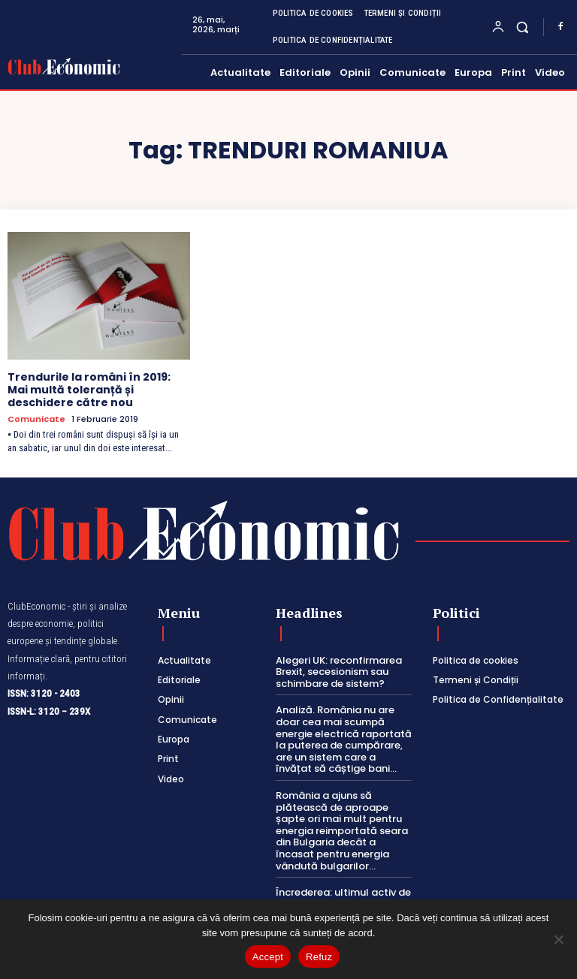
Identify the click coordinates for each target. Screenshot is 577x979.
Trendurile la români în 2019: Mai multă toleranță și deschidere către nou (89, 389)
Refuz (319, 956)
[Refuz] (558, 939)
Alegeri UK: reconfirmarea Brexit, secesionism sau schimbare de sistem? (339, 672)
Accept (267, 956)
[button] (522, 27)
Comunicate (36, 419)
